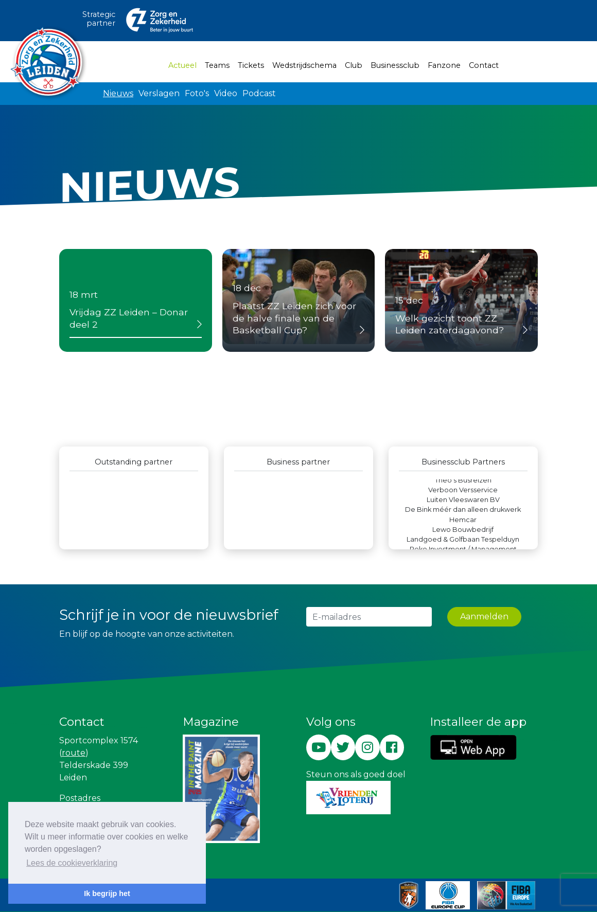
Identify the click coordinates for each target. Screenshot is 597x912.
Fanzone (444, 65)
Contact (484, 65)
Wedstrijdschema (304, 65)
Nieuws (118, 93)
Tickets (251, 65)
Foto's (197, 93)
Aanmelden (484, 616)
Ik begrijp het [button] (107, 893)
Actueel (184, 65)
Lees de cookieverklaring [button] (71, 863)
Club (353, 65)
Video (225, 93)
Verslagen (159, 93)
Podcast (259, 93)
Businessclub (395, 65)
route (73, 753)
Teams (217, 65)
